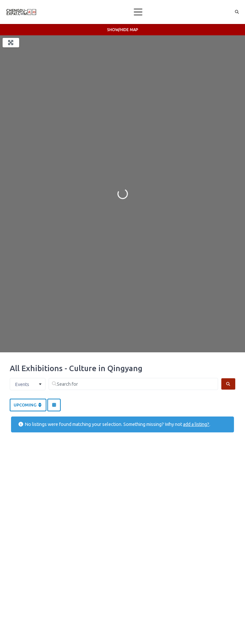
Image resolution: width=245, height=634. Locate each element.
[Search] (228, 384)
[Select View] (53, 405)
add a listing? (196, 424)
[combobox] (27, 384)
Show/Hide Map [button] (122, 30)
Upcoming (28, 405)
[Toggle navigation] (138, 12)
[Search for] (133, 384)
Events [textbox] (22, 384)
